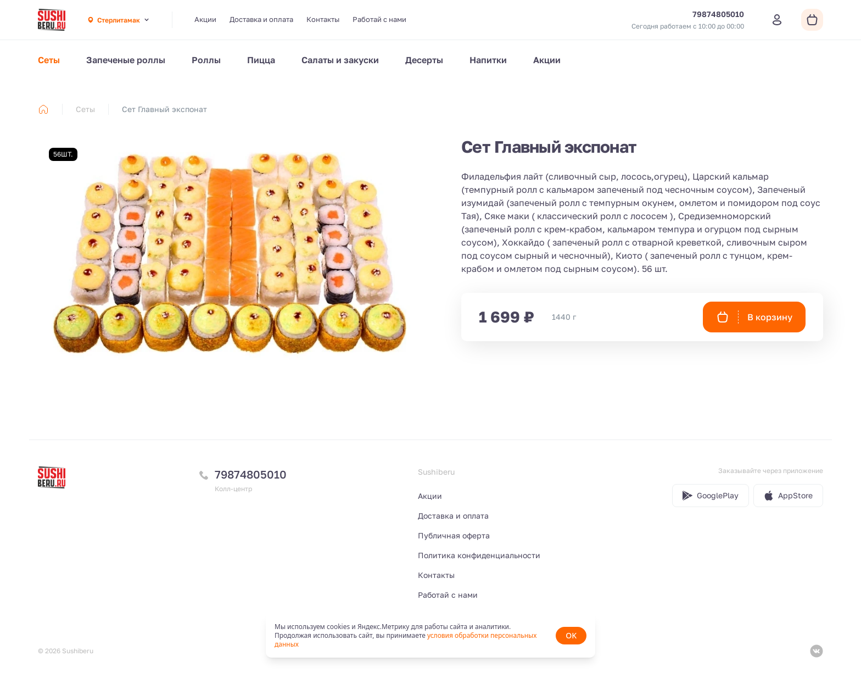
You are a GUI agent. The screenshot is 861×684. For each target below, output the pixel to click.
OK (571, 635)
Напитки (488, 59)
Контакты (322, 19)
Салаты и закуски (340, 59)
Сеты (49, 59)
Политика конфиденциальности (479, 555)
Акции (205, 19)
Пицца (261, 59)
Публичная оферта (454, 535)
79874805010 (251, 474)
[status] (430, 636)
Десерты (424, 59)
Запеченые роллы (125, 59)
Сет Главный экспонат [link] (164, 109)
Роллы (206, 59)
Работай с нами (379, 19)
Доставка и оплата (261, 19)
